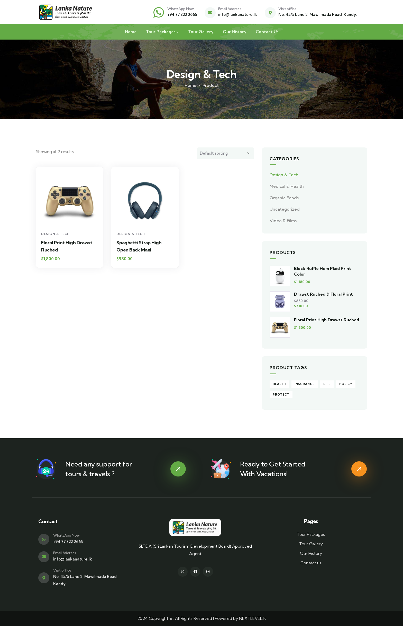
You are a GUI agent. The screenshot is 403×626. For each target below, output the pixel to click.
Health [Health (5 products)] (279, 384)
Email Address (229, 8)
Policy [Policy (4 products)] (345, 384)
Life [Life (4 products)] (327, 384)
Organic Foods (284, 197)
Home (190, 85)
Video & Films (283, 220)
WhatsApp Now (180, 8)
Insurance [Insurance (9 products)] (305, 384)
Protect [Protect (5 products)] (281, 394)
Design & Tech (55, 234)
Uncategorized (285, 209)
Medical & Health (287, 186)
